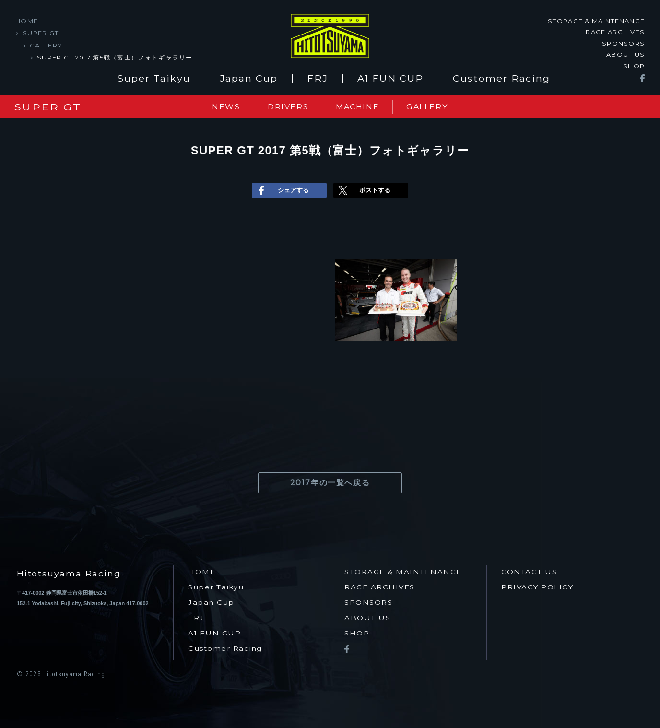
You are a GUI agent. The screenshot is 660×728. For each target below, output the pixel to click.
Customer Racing (501, 78)
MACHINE (357, 107)
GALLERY (46, 45)
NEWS (226, 107)
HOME (26, 20)
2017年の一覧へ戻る (330, 482)
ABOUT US (625, 54)
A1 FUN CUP (390, 78)
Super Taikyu (153, 78)
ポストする (363, 190)
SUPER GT (41, 32)
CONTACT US (529, 572)
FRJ (317, 78)
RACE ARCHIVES (615, 31)
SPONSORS (623, 43)
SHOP (634, 65)
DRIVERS (288, 107)
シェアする (281, 190)
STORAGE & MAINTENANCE (596, 20)
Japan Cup (249, 78)
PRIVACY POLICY (537, 587)
